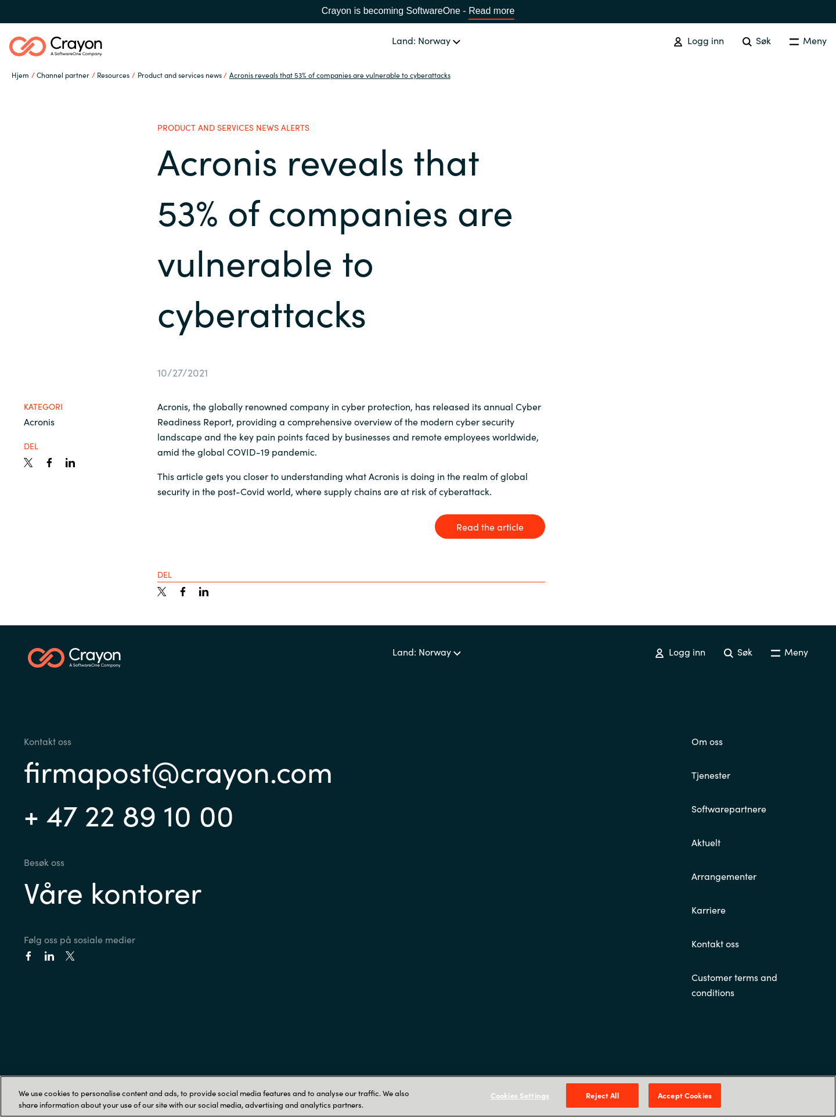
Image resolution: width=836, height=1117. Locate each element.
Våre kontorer (112, 891)
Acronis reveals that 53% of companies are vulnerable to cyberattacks (340, 75)
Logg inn (698, 40)
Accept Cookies (685, 1095)
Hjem (20, 75)
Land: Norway (426, 40)
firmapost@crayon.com (178, 770)
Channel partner (63, 75)
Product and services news (180, 75)
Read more (491, 11)
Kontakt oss (715, 943)
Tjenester (710, 774)
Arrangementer (723, 875)
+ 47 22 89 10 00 (129, 814)
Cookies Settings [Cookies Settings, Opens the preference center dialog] (520, 1095)
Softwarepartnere (728, 808)
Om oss (707, 741)
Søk (757, 40)
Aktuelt (705, 842)
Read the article (490, 526)
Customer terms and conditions (734, 984)
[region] (418, 1096)
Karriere (708, 909)
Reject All (602, 1095)
